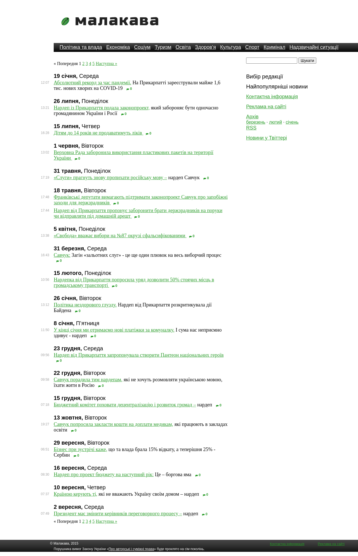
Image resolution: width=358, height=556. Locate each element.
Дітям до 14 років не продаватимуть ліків (98, 133)
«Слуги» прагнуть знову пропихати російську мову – (110, 177)
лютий (275, 122)
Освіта (183, 47)
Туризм (163, 47)
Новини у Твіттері (266, 138)
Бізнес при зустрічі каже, (80, 449)
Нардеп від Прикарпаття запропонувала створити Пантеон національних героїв (138, 355)
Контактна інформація (272, 96)
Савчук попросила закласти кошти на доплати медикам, (113, 424)
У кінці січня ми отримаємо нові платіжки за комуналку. (114, 330)
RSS (251, 128)
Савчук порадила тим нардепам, (88, 379)
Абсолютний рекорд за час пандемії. (92, 82)
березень (255, 122)
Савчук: (62, 255)
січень (292, 122)
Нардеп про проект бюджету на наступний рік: (104, 474)
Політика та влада (81, 47)
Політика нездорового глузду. (85, 305)
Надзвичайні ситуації (313, 47)
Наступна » (106, 63)
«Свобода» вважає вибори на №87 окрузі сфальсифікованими (120, 235)
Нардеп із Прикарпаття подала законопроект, (102, 108)
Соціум (142, 47)
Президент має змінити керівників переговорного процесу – (118, 513)
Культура (230, 47)
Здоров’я (205, 47)
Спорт (252, 47)
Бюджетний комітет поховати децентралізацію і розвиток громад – (125, 405)
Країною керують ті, (75, 494)
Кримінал (274, 47)
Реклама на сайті (266, 106)
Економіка (118, 47)
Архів (252, 116)
